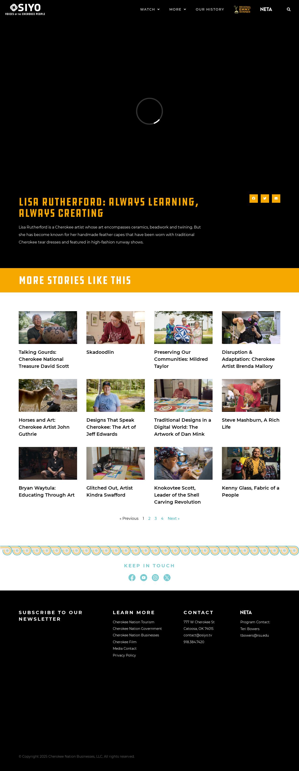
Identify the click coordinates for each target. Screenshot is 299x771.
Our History (210, 9)
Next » (174, 518)
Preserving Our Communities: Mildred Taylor (181, 359)
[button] (288, 9)
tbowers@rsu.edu (254, 635)
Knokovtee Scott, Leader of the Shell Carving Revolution (177, 495)
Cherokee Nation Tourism (133, 622)
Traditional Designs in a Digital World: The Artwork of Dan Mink (182, 427)
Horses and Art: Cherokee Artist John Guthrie (44, 427)
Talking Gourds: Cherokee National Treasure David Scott (44, 359)
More (177, 9)
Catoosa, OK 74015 (199, 629)
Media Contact (125, 648)
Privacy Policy (124, 655)
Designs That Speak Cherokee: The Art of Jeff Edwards (111, 427)
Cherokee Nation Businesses (136, 635)
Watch (150, 9)
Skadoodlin (100, 352)
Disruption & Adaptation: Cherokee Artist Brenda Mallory (248, 359)
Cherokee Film (125, 642)
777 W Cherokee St (199, 622)
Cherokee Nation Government (137, 629)
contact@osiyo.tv (198, 635)
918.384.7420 (194, 642)
